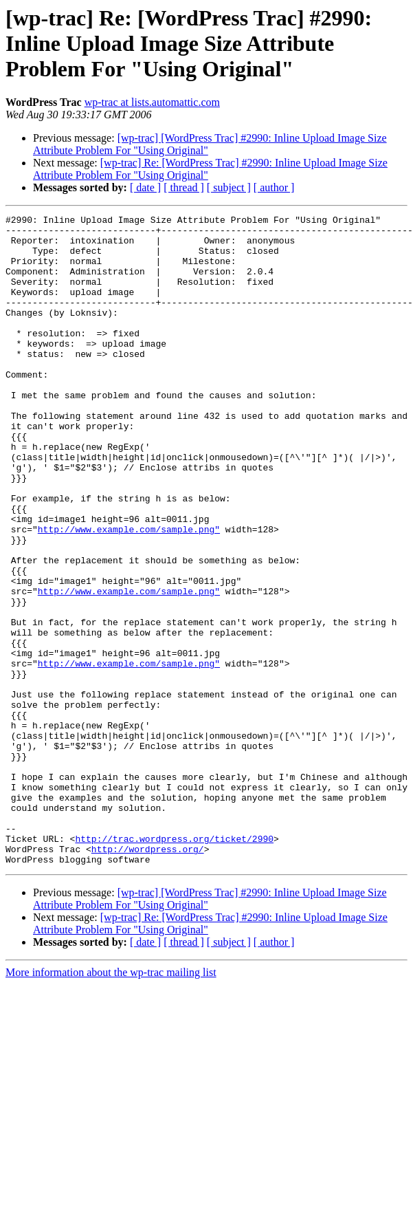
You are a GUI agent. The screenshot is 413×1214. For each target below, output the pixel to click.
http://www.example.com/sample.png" (129, 593)
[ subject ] (229, 187)
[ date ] (145, 187)
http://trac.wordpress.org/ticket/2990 (174, 964)
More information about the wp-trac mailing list (110, 1102)
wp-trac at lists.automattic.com (152, 102)
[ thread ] (184, 187)
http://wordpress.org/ (147, 977)
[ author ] (274, 187)
